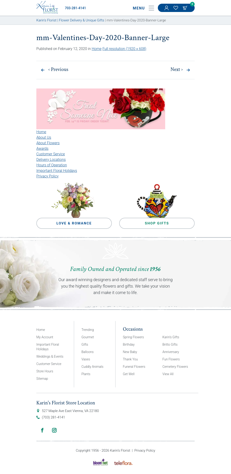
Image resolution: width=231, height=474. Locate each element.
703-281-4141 (75, 8)
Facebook (42, 430)
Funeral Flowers (134, 366)
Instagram (54, 430)
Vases (85, 359)
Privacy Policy (47, 176)
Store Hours (44, 371)
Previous (58, 69)
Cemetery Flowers (175, 366)
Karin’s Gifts (170, 337)
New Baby (130, 352)
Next (176, 69)
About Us (43, 137)
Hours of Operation (51, 165)
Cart (185, 8)
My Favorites (176, 10)
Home (96, 49)
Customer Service (50, 154)
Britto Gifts (170, 344)
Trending (87, 330)
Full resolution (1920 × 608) (124, 49)
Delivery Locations (51, 159)
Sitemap (42, 378)
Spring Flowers (133, 337)
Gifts (84, 344)
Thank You (130, 359)
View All (167, 374)
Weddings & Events (49, 356)
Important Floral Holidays (56, 170)
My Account (167, 10)
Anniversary (170, 352)
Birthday (129, 344)
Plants (85, 374)
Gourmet (87, 337)
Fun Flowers (171, 359)
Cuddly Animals (92, 366)
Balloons (87, 352)
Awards (42, 148)
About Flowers (48, 143)
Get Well (129, 374)
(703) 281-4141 (53, 417)
